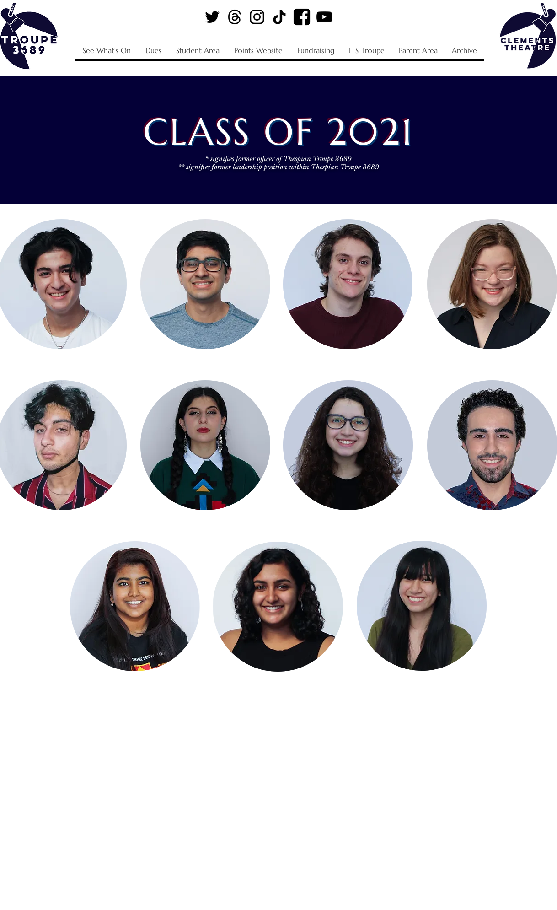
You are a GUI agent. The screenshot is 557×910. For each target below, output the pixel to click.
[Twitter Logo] (212, 17)
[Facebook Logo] (301, 17)
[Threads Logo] (234, 17)
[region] (205, 284)
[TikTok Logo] (279, 17)
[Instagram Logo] (257, 17)
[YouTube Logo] (324, 17)
